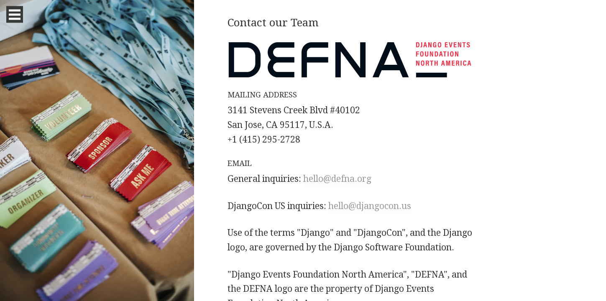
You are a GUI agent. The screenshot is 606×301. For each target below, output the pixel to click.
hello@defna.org (337, 178)
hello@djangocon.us (369, 206)
